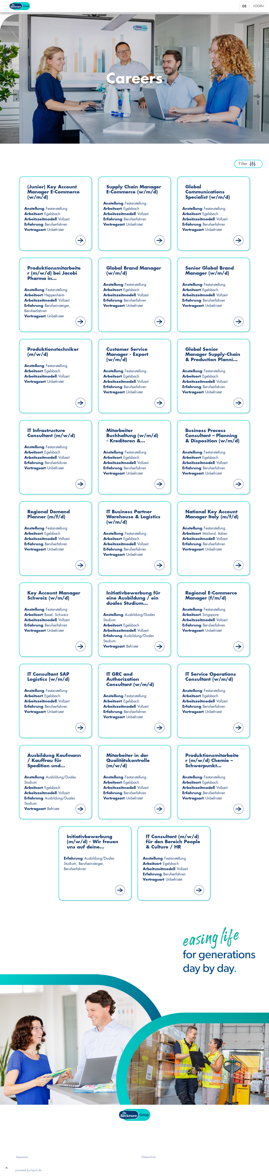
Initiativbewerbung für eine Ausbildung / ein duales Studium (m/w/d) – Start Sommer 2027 (133, 599)
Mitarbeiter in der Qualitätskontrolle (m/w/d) (129, 761)
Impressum (22, 1157)
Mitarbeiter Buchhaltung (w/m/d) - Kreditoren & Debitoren (133, 436)
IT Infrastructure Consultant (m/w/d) (52, 433)
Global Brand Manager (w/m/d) (129, 271)
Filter (248, 164)
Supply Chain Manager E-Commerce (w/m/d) (131, 193)
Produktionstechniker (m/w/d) (54, 352)
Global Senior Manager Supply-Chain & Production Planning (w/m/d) (209, 355)
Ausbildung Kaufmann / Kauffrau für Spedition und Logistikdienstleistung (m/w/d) (54, 761)
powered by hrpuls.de (28, 1170)
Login (258, 6)
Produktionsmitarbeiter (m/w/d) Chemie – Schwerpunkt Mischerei (212, 761)
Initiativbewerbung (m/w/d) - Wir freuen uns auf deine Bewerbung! (94, 842)
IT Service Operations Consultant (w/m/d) (212, 677)
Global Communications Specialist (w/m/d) (208, 193)
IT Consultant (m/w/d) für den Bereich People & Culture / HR (167, 842)
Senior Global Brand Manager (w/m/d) (211, 271)
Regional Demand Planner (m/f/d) (49, 514)
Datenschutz (149, 1157)
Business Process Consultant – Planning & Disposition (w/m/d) (212, 436)
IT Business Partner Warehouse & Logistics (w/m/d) (130, 517)
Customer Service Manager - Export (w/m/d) (128, 355)
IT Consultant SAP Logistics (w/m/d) (49, 677)
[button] (6, 1168)
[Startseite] (25, 6)
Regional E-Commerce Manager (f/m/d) (212, 596)
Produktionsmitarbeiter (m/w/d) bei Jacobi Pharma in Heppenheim (54, 274)
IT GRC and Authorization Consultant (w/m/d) (131, 680)
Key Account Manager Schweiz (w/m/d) (50, 599)
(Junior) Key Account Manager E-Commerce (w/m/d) (53, 193)
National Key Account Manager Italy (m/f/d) (207, 517)
